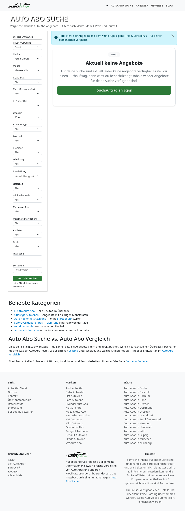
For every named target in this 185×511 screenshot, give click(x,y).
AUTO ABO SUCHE (122, 5)
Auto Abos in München (137, 439)
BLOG (169, 5)
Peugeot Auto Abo (77, 431)
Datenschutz (15, 404)
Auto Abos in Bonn (135, 400)
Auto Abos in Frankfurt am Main (143, 419)
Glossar (12, 392)
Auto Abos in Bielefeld (137, 392)
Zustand (17, 136)
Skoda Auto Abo (75, 439)
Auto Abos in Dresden (137, 411)
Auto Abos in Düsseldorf (138, 415)
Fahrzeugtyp (20, 124)
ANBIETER (142, 5)
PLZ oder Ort (20, 101)
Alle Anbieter (16, 475)
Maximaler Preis (22, 207)
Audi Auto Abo (74, 388)
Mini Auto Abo (74, 423)
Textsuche (18, 253)
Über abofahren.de (19, 400)
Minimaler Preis (21, 195)
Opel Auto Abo (74, 427)
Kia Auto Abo (73, 407)
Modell (16, 65)
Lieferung (52, 322)
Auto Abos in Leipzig (136, 435)
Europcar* (14, 467)
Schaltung (18, 159)
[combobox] (27, 105)
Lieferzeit (18, 183)
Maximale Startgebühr (25, 218)
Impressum (15, 407)
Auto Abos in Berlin (135, 388)
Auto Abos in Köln (134, 431)
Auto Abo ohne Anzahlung (30, 318)
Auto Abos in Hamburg (137, 423)
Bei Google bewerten (21, 411)
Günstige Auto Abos (26, 315)
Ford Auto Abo (74, 400)
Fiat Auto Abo (74, 396)
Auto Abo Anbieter (137, 361)
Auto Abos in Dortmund (138, 407)
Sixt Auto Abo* (17, 463)
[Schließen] (173, 36)
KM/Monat (18, 77)
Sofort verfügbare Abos (28, 322)
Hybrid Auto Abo (24, 326)
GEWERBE (157, 5)
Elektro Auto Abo (24, 311)
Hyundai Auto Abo (77, 404)
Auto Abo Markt (17, 388)
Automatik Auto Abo (26, 330)
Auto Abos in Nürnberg (138, 443)
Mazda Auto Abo (76, 411)
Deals (16, 242)
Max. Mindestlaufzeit (24, 89)
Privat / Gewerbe (22, 42)
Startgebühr (64, 318)
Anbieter (17, 230)
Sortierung (19, 265)
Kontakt (13, 396)
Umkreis (17, 113)
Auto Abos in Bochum (137, 396)
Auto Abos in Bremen (136, 404)
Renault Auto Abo (76, 435)
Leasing (73, 350)
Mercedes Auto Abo (78, 415)
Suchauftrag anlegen (114, 90)
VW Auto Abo (74, 443)
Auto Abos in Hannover (138, 427)
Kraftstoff (18, 147)
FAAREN (13, 471)
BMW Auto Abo (75, 392)
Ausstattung (19, 171)
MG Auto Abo (74, 419)
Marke (16, 54)
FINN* (12, 459)
